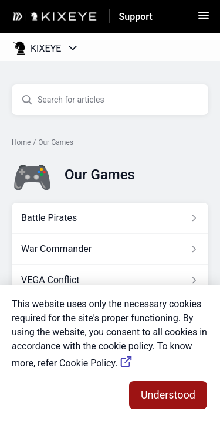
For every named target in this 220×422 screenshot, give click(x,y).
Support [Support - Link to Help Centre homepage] (136, 16)
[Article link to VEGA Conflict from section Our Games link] (110, 280)
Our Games (55, 142)
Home (21, 142)
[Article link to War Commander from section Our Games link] (110, 249)
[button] (204, 19)
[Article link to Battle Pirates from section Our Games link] (110, 218)
